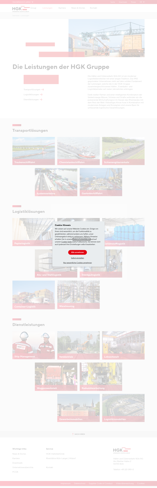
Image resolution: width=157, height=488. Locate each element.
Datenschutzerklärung (81, 239)
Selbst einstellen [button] (77, 258)
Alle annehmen (77, 252)
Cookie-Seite (66, 242)
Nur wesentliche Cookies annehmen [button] (77, 263)
